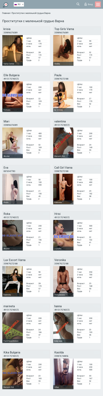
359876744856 (61, 356)
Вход (89, 4)
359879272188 (61, 79)
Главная (6, 13)
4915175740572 (11, 79)
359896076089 (11, 32)
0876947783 (9, 171)
